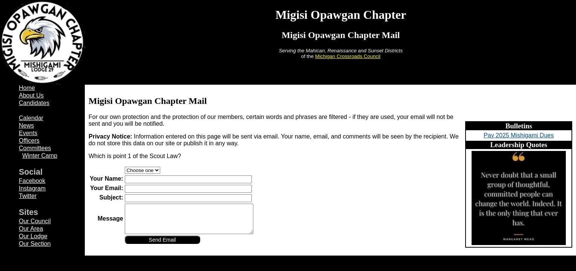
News (26, 125)
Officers (29, 140)
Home (27, 88)
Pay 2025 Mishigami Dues (519, 135)
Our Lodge (33, 236)
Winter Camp (39, 155)
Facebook (32, 181)
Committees (35, 148)
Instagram (32, 188)
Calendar (31, 118)
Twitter (28, 196)
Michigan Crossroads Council (347, 56)
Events (28, 133)
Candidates (34, 103)
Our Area (31, 228)
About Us (31, 95)
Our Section (35, 244)
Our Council (35, 221)
